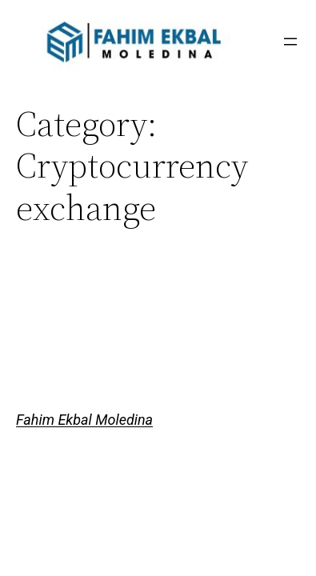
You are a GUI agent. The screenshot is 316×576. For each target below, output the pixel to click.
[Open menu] (290, 41)
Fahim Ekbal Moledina (84, 419)
